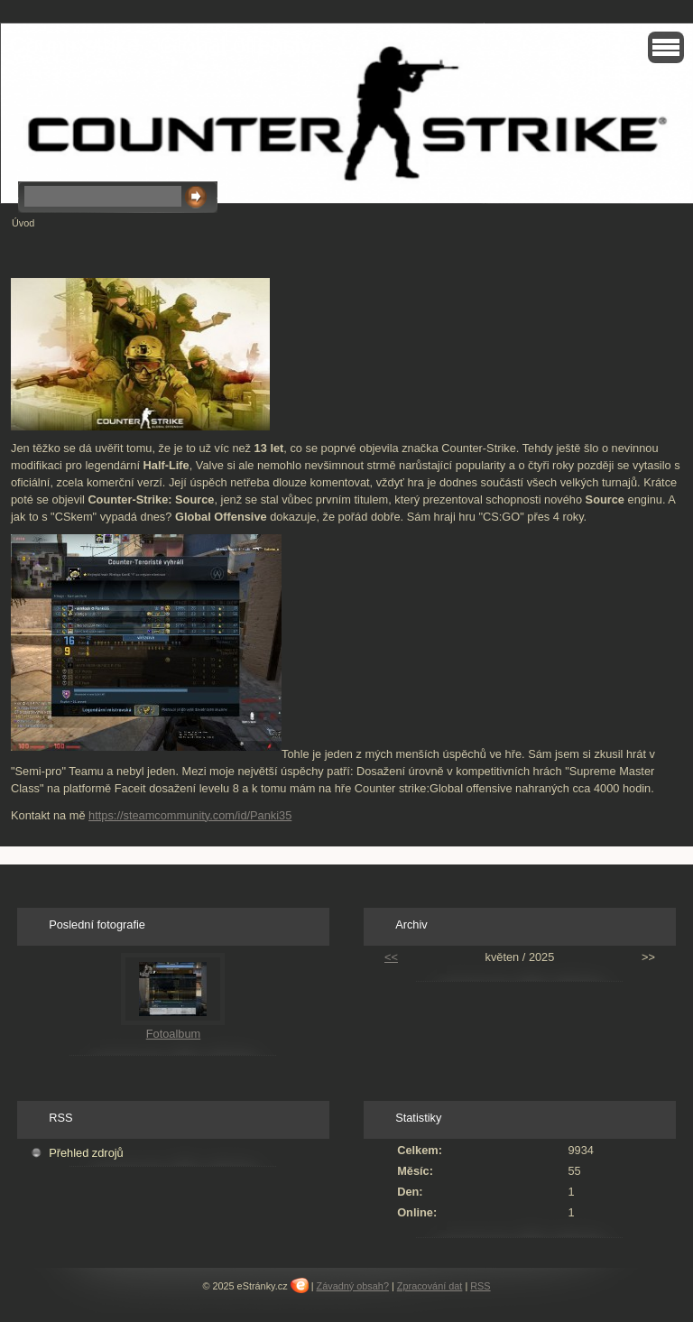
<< (391, 957)
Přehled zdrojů (86, 1153)
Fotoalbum (173, 1033)
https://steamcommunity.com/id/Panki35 (189, 815)
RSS (480, 1285)
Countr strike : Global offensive (166, 45)
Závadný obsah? (353, 1285)
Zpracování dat (430, 1285)
